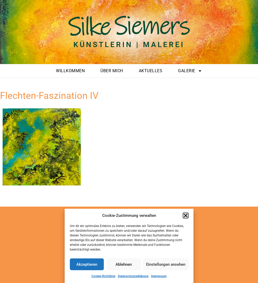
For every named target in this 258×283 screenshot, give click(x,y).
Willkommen (70, 70)
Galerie (190, 71)
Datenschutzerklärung (133, 276)
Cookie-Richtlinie (103, 276)
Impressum (159, 276)
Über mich (111, 70)
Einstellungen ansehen (165, 264)
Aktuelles (151, 70)
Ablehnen (124, 264)
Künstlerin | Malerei (129, 44)
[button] (185, 215)
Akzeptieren (86, 264)
